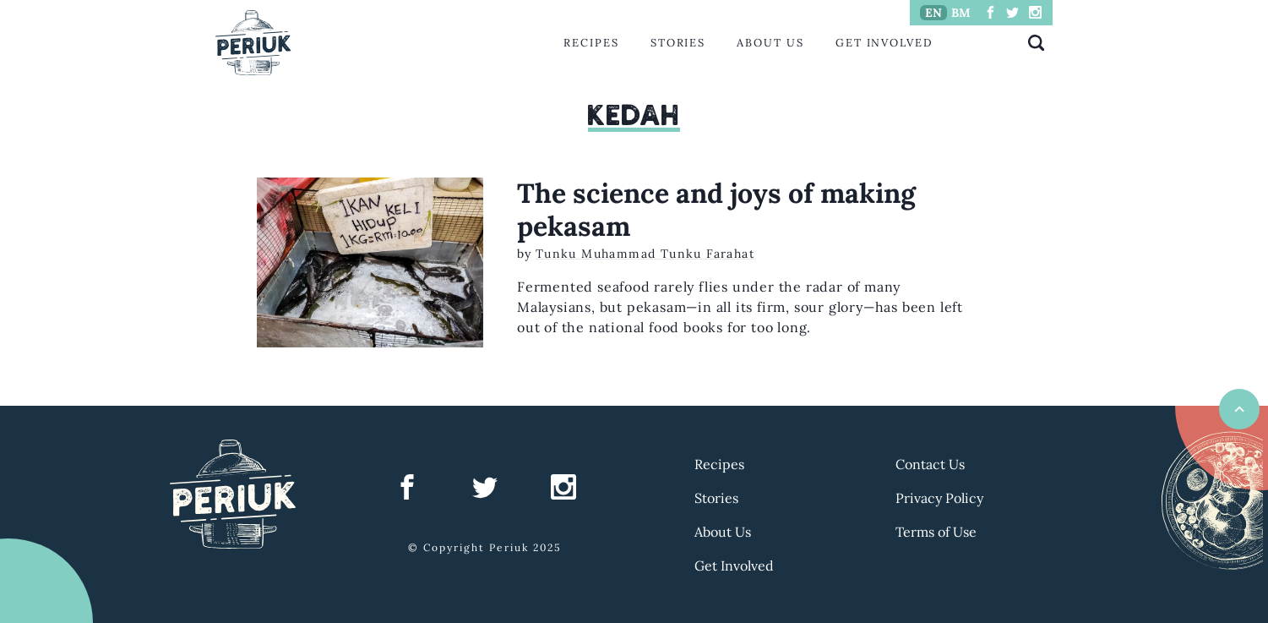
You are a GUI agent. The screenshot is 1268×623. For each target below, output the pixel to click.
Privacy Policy (939, 497)
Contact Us (930, 464)
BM (961, 12)
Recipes (590, 43)
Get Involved (884, 43)
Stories (677, 43)
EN (933, 12)
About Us (770, 43)
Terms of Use (936, 531)
